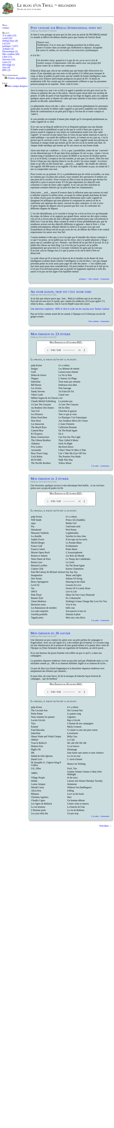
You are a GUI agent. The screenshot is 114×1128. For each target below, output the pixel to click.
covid (7, 38)
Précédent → (105, 826)
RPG (6, 70)
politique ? (10, 46)
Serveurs (8, 59)
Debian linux (10, 41)
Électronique (10, 51)
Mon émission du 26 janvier (50, 633)
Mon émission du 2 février (50, 478)
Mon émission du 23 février (50, 334)
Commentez (104, 279)
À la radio (9, 35)
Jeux (6, 67)
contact (5, 27)
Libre (7, 57)
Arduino (8, 49)
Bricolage (8, 64)
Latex (6, 62)
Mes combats (10, 54)
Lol (6, 43)
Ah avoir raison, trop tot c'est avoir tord (61, 292)
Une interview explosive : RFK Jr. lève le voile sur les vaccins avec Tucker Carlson (70, 309)
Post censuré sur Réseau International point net (66, 28)
